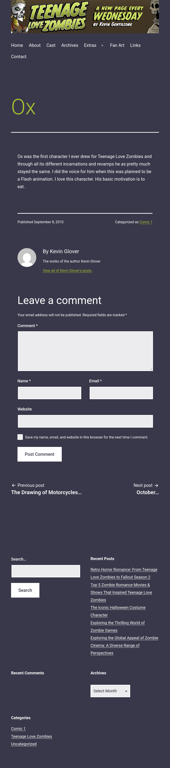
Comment (27, 325)
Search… (18, 559)
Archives (69, 45)
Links (135, 45)
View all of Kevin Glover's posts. (67, 271)
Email (95, 381)
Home (17, 45)
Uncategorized (24, 744)
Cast (51, 45)
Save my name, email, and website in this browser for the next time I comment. (86, 437)
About (35, 45)
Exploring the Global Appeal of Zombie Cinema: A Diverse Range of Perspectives (124, 645)
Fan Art (117, 45)
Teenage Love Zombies (31, 736)
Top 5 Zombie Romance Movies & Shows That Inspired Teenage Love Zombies (121, 592)
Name (24, 381)
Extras (90, 45)
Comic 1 (146, 222)
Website (24, 409)
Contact (19, 56)
